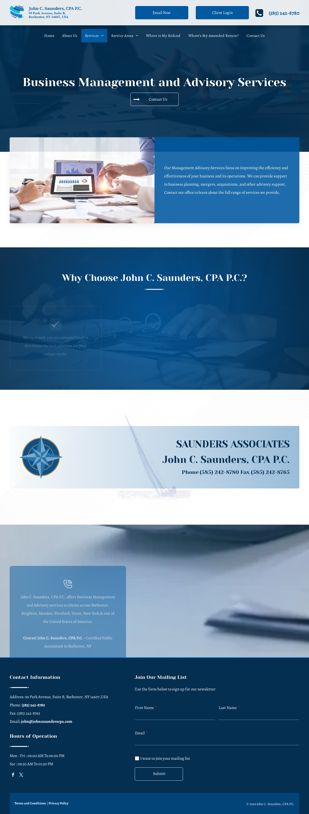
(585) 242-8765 (270, 472)
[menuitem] (49, 35)
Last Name (228, 707)
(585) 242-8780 (284, 13)
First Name (144, 707)
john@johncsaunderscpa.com (46, 721)
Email (140, 733)
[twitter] (21, 775)
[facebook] (13, 775)
